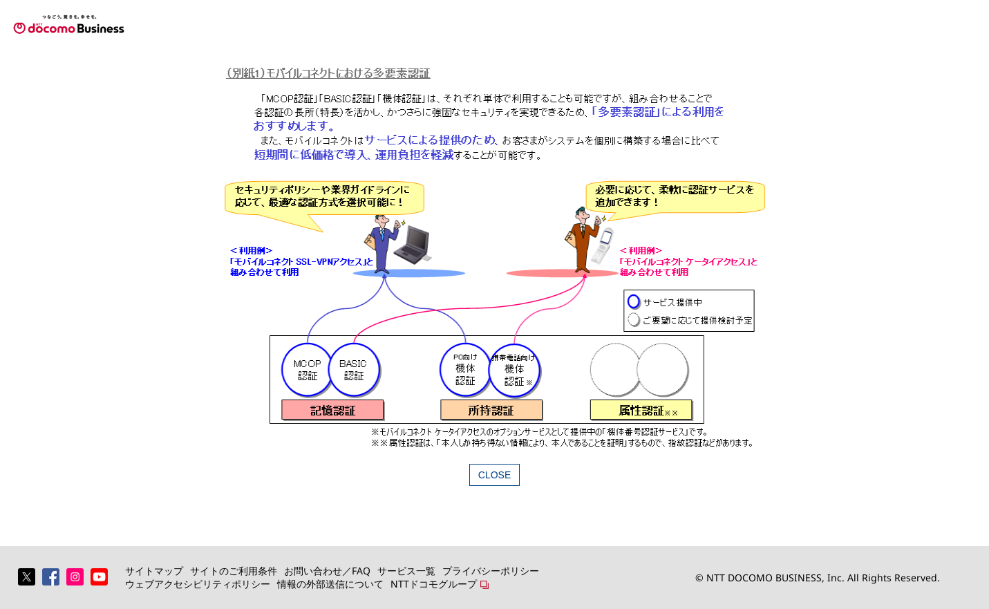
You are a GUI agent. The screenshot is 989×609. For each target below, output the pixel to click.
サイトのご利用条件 (233, 570)
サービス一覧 (406, 570)
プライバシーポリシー (490, 570)
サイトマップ (154, 570)
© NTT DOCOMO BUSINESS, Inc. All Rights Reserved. (817, 577)
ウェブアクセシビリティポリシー (197, 583)
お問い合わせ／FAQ (327, 570)
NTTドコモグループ (433, 583)
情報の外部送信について (330, 583)
